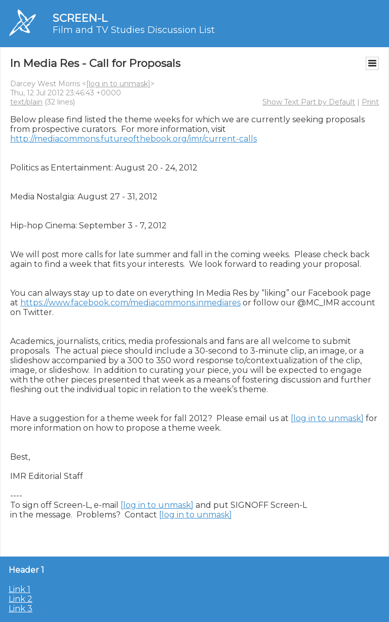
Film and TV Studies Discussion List (134, 30)
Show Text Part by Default (308, 102)
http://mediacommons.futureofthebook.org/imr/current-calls (133, 139)
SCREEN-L (80, 18)
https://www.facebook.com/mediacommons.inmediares (130, 302)
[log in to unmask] (118, 83)
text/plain (26, 102)
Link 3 (20, 608)
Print (370, 102)
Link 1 (19, 589)
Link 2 (20, 599)
